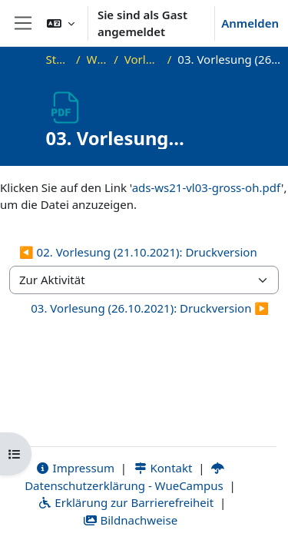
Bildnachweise (130, 520)
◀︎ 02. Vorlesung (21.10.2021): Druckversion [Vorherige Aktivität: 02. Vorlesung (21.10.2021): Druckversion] (138, 252)
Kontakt (163, 467)
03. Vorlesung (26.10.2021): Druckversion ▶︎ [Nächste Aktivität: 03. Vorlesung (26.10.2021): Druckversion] (150, 308)
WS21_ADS (97, 59)
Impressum (74, 467)
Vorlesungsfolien (142, 59)
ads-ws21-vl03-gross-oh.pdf (206, 187)
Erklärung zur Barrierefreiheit (126, 502)
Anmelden (250, 23)
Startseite (58, 59)
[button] (60, 23)
